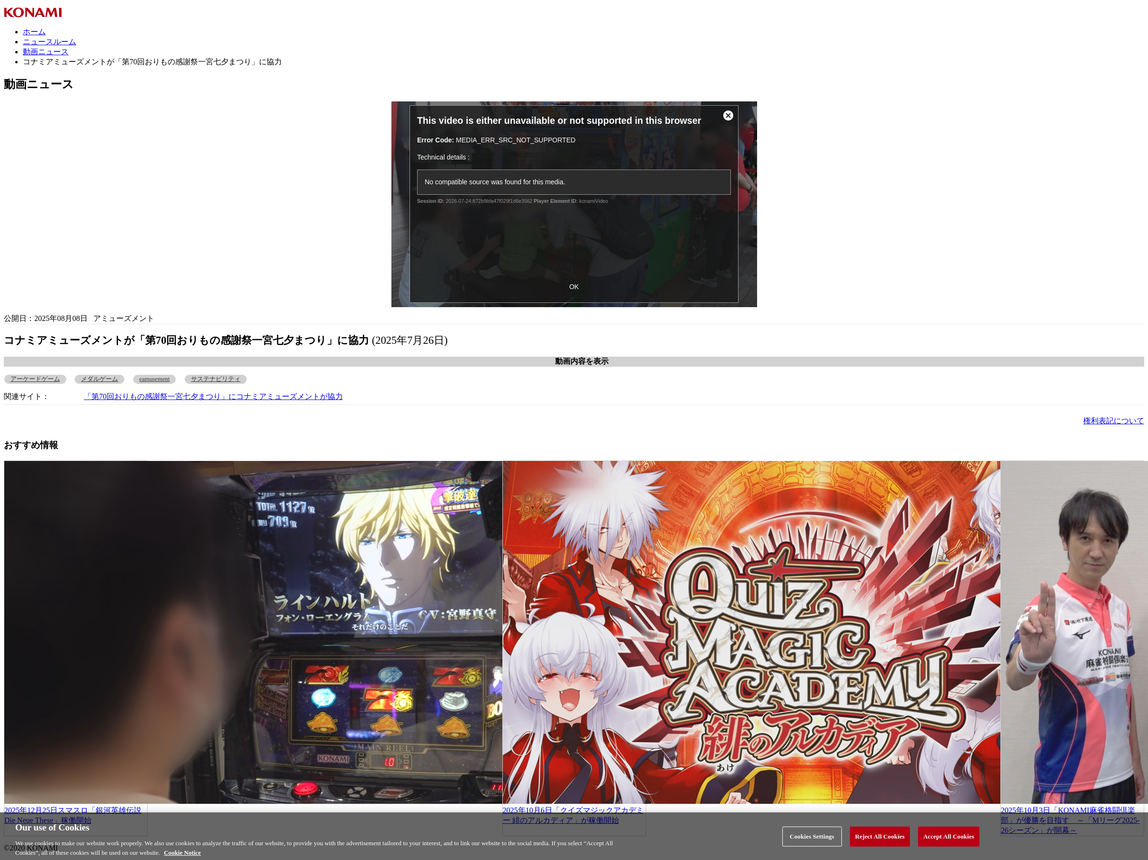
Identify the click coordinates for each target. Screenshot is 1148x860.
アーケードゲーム (35, 379)
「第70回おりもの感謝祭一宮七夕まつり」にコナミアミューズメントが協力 (213, 396)
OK (574, 286)
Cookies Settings (812, 840)
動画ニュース (46, 52)
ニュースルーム (49, 42)
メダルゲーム (99, 379)
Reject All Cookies (880, 840)
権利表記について (1113, 421)
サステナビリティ (215, 379)
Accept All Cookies (948, 840)
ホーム (34, 32)
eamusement (155, 379)
